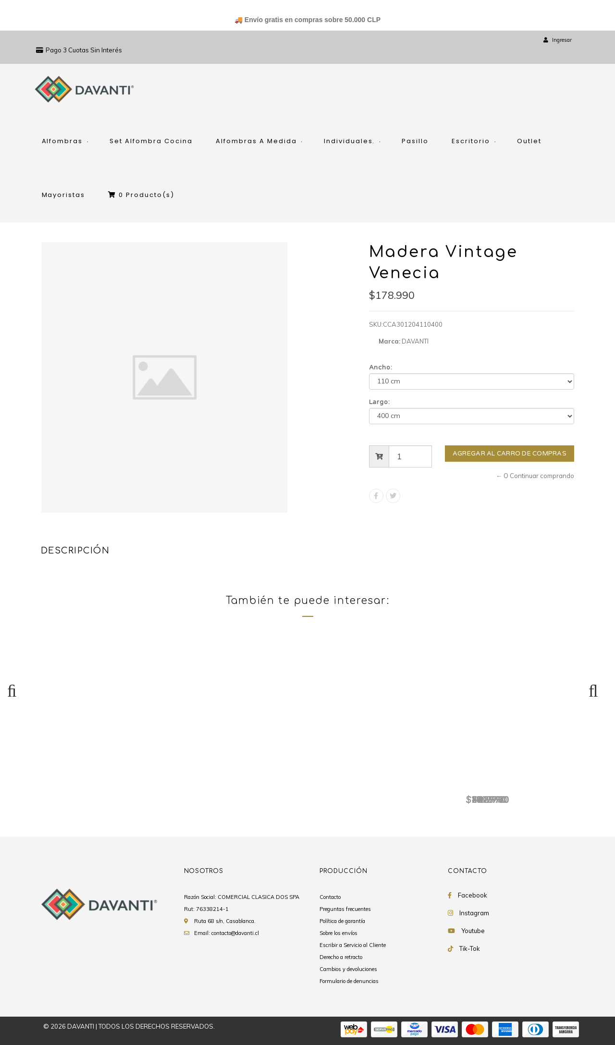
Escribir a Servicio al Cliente (353, 945)
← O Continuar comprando (535, 475)
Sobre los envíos (338, 933)
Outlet (529, 141)
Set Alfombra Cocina (151, 141)
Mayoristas (64, 194)
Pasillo (415, 141)
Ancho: (381, 367)
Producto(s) (141, 194)
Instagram (474, 913)
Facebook (472, 895)
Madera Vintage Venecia (100, 783)
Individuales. (349, 141)
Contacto (330, 897)
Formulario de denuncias (349, 981)
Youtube (473, 930)
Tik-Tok (469, 948)
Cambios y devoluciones (348, 969)
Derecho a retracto (341, 957)
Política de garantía (342, 921)
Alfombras (62, 141)
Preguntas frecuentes (345, 909)
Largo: (380, 402)
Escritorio (471, 141)
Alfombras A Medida (256, 141)
